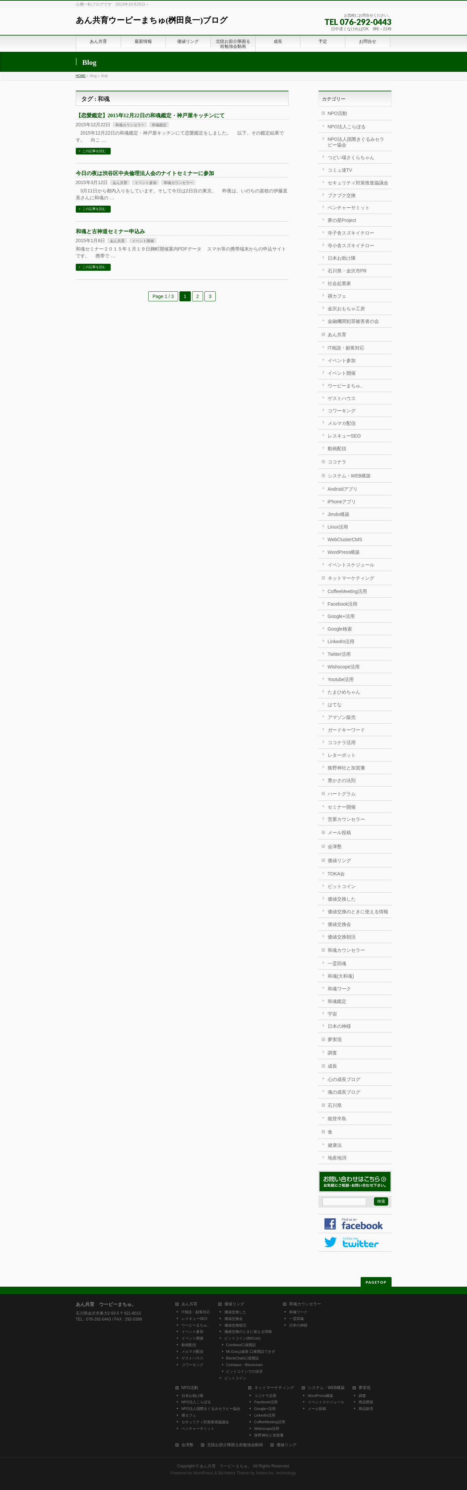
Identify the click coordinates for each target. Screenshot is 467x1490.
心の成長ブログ (344, 1079)
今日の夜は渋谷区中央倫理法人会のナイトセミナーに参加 (145, 173)
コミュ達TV (340, 170)
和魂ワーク (339, 988)
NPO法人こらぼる (347, 126)
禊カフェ (337, 296)
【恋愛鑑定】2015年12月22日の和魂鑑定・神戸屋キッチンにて (150, 115)
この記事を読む (94, 151)
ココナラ (337, 461)
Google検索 (340, 629)
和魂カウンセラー (130, 125)
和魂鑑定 (159, 125)
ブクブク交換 (342, 195)
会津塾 (335, 846)
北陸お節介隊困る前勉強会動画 (235, 1445)
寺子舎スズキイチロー (351, 233)
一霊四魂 (337, 963)
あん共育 (120, 183)
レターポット (342, 755)
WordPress (203, 1473)
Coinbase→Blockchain (244, 1365)
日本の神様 (339, 1026)
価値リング (339, 860)
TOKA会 (336, 873)
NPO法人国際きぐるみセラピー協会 (356, 142)
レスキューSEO (344, 436)
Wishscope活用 (344, 666)
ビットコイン (342, 886)
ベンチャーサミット (349, 207)
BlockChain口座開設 (242, 1358)
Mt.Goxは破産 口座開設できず (251, 1351)
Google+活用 (341, 616)
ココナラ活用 (342, 742)
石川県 (335, 1105)
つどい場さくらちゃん (351, 157)
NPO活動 (337, 113)
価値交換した (342, 899)
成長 (332, 1066)
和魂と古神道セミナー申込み (110, 231)
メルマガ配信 (342, 423)
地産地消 (337, 1157)
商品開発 (366, 1402)
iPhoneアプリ (342, 501)
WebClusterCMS (345, 539)
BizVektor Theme (233, 1473)
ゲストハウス (342, 398)
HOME (81, 76)
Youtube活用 (341, 679)
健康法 (335, 1145)
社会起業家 (339, 283)
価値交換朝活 (342, 937)
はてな (335, 704)
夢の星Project (342, 220)
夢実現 (335, 1039)
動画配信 (337, 448)
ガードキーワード (346, 730)
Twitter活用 (339, 654)
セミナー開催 (342, 807)
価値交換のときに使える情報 (358, 911)
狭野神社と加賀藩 (346, 767)
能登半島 (337, 1118)
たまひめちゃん (344, 692)
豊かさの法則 (342, 780)
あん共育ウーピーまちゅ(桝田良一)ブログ (152, 20)
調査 (332, 1052)
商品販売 (366, 1409)
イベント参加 (146, 183)
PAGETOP (376, 1282)
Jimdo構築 (338, 514)
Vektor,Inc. (265, 1473)
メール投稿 (339, 832)
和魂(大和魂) (341, 976)
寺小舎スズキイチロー (351, 245)
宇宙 (332, 1014)
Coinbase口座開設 (241, 1345)
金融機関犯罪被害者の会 (353, 321)
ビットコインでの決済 (244, 1371)
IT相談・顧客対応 (346, 347)
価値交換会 (339, 924)
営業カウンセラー (346, 819)
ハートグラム (342, 793)
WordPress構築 (344, 552)
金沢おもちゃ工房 (346, 308)
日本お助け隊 (342, 258)
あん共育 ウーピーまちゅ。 (226, 1466)
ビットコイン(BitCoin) (242, 1338)
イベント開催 (143, 241)
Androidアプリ (343, 489)
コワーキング (342, 410)
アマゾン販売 (342, 717)
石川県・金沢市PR (347, 270)
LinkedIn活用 (341, 641)
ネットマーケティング (351, 578)
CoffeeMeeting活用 (347, 591)
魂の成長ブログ (344, 1092)
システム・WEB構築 (349, 475)
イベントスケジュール (351, 564)
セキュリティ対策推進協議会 (358, 182)
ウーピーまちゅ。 (346, 385)
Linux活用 (338, 527)
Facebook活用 (342, 604)
